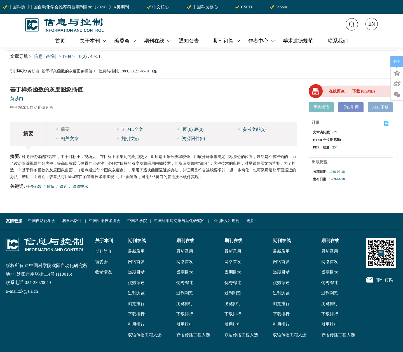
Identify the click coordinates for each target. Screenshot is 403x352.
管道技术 (80, 187)
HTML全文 (130, 129)
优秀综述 (136, 282)
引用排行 (136, 324)
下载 (363, 91)
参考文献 (252, 129)
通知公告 (189, 41)
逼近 (64, 187)
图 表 (190, 129)
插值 (51, 187)
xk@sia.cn (28, 291)
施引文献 (128, 138)
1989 (66, 56)
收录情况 (103, 272)
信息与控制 (45, 56)
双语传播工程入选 (144, 335)
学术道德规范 (298, 41)
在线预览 (337, 91)
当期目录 (136, 272)
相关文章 (67, 138)
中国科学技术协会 (104, 221)
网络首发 (136, 261)
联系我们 (338, 41)
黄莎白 (17, 98)
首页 (60, 41)
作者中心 (262, 41)
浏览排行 (136, 303)
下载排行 (136, 314)
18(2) (82, 56)
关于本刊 (93, 41)
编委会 (125, 41)
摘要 (63, 129)
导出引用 (351, 107)
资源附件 (191, 138)
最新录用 (136, 251)
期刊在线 (158, 41)
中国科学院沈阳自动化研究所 (179, 221)
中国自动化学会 (41, 221)
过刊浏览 (136, 293)
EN (371, 24)
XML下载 (380, 107)
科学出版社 (72, 221)
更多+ (251, 221)
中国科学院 (137, 221)
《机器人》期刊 (226, 221)
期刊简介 (103, 251)
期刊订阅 (227, 41)
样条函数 (34, 187)
